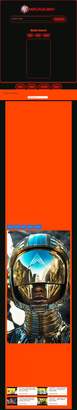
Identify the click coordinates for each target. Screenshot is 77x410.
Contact (44, 87)
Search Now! (59, 19)
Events (46, 35)
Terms (56, 87)
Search (23, 226)
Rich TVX (10, 226)
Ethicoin (17, 226)
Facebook (30, 226)
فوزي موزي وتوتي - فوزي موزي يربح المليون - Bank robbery (57, 398)
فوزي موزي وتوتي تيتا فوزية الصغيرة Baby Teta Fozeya (26, 398)
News (30, 35)
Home (20, 87)
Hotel (38, 35)
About (31, 87)
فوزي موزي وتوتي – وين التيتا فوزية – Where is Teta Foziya (27, 388)
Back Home (38, 226)
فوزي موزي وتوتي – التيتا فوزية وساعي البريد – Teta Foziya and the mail (57, 389)
